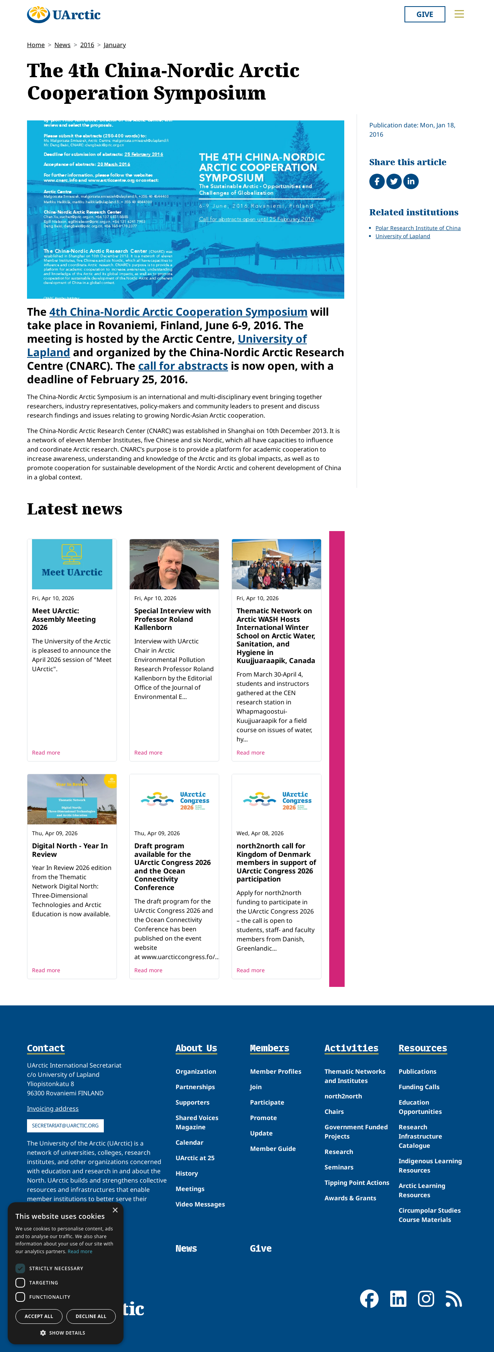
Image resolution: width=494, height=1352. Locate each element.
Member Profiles (275, 1071)
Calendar (189, 1142)
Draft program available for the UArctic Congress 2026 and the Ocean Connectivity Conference (172, 866)
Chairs (334, 1111)
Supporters (193, 1102)
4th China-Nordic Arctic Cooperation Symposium (178, 311)
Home (36, 45)
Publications (417, 1071)
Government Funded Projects (356, 1131)
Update (261, 1133)
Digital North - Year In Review (70, 850)
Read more (46, 752)
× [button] (115, 1210)
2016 (87, 45)
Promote (263, 1117)
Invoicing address (53, 1108)
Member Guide (273, 1148)
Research (339, 1151)
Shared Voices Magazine (197, 1122)
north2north (343, 1096)
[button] (65, 1333)
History (187, 1173)
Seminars (339, 1167)
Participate (267, 1102)
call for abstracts (183, 365)
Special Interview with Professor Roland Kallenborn (172, 619)
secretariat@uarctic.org (65, 1125)
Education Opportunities (420, 1107)
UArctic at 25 (195, 1158)
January (115, 45)
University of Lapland (403, 236)
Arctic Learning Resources (422, 1190)
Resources (423, 1048)
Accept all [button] (39, 1316)
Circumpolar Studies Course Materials (430, 1215)
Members (269, 1048)
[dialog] (66, 1273)
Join (256, 1087)
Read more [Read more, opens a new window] (80, 1251)
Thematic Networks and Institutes (355, 1076)
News (62, 45)
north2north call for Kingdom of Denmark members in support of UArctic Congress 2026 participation (276, 862)
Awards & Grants (350, 1198)
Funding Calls (419, 1087)
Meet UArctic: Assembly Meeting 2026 (64, 619)
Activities (352, 1048)
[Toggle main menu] (459, 14)
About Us (196, 1048)
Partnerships (195, 1087)
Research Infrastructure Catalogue (420, 1136)
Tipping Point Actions (357, 1182)
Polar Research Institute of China (418, 228)
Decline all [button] (91, 1316)
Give (424, 14)
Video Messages (200, 1204)
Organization (196, 1071)
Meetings (190, 1188)
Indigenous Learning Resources (430, 1165)
